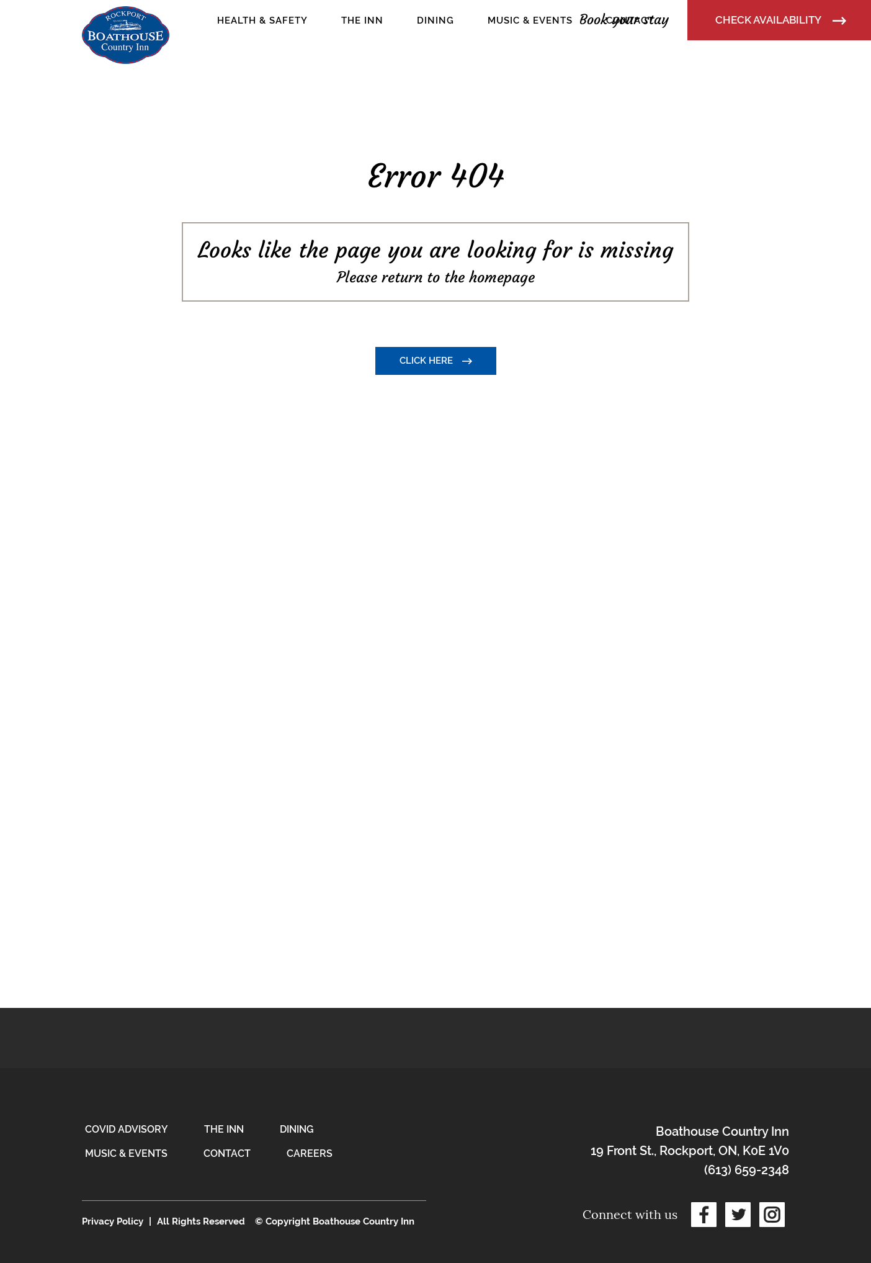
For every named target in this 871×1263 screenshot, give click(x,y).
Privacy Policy (112, 1221)
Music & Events (126, 1153)
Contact (227, 1153)
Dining (297, 1129)
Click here (436, 360)
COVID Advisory (126, 1129)
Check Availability (780, 20)
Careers (310, 1153)
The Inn (224, 1129)
